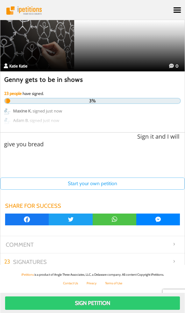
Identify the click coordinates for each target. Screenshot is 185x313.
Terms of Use (113, 283)
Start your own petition (92, 183)
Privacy (91, 283)
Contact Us (70, 283)
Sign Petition (92, 303)
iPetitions (92, 10)
